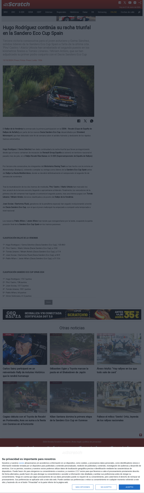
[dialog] (72, 470)
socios (21, 463)
